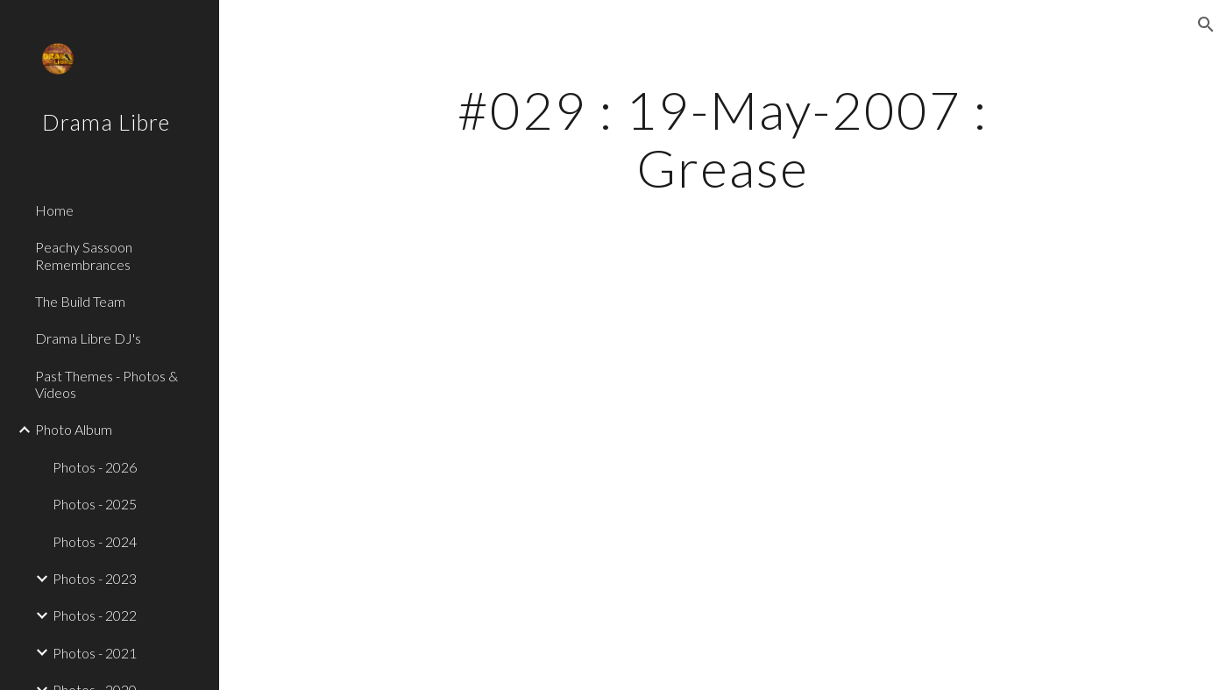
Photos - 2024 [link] (95, 541)
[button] (1206, 25)
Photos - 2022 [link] (95, 615)
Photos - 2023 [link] (95, 578)
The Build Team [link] (80, 301)
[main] (723, 138)
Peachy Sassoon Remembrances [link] (83, 255)
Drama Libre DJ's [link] (88, 338)
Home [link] (54, 210)
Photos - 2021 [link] (95, 652)
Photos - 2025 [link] (95, 503)
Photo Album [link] (73, 429)
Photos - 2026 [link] (95, 467)
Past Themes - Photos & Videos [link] (106, 384)
